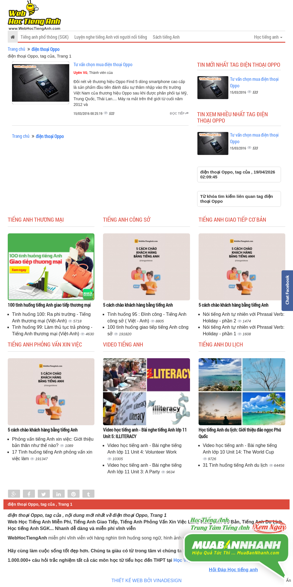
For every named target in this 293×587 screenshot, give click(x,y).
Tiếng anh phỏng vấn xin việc (45, 344)
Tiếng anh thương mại (36, 219)
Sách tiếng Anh (166, 37)
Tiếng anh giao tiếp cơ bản (232, 219)
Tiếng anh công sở (126, 219)
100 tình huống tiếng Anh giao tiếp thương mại (49, 305)
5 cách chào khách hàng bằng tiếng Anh (138, 305)
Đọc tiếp (179, 113)
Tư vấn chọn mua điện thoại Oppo (103, 64)
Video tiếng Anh (123, 344)
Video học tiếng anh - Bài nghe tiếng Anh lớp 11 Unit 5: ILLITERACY (145, 433)
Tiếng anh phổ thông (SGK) (45, 37)
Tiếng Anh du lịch (221, 344)
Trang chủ (16, 49)
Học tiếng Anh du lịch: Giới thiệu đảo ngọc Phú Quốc (240, 433)
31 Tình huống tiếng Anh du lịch (236, 465)
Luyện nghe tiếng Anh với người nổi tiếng (110, 37)
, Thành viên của (93, 73)
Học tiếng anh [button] (268, 37)
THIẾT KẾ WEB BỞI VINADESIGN (147, 580)
